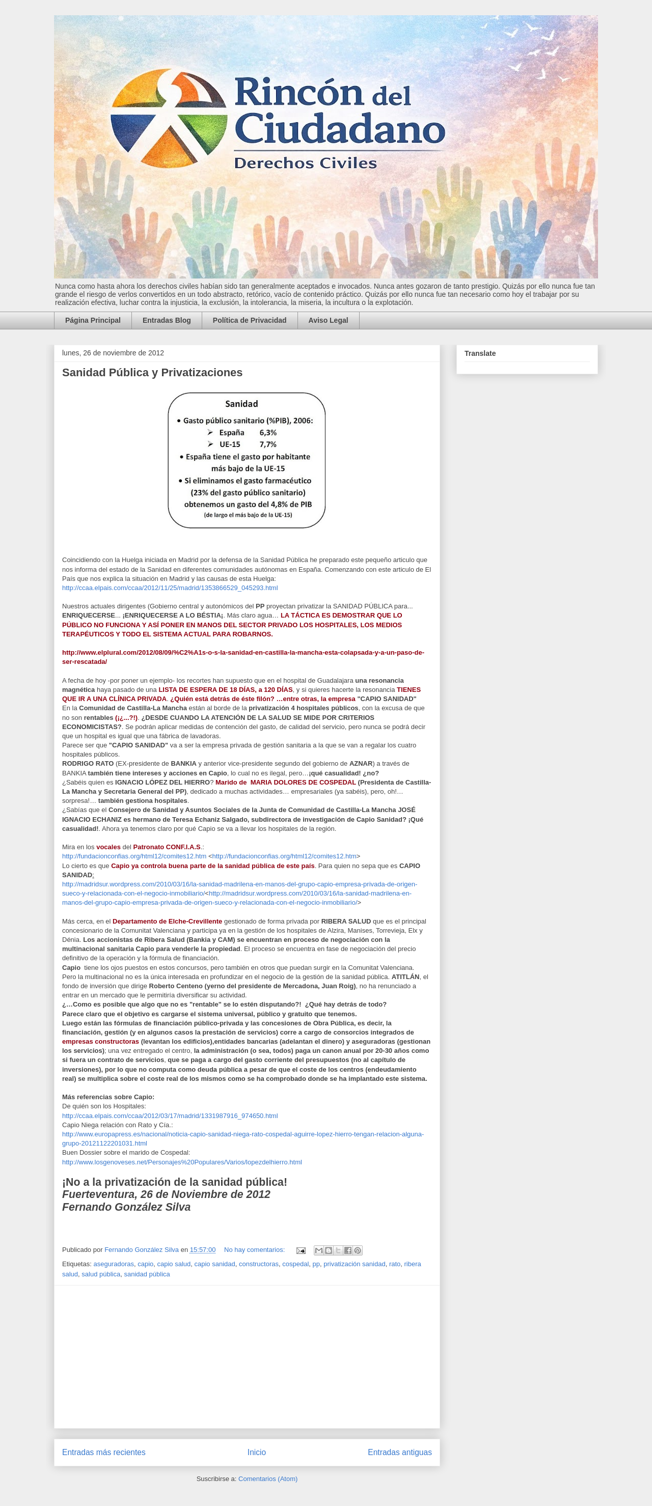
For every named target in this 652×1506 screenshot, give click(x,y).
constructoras (259, 1264)
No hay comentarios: (255, 1249)
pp (316, 1264)
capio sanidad (215, 1264)
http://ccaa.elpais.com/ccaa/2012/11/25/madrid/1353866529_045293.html (170, 588)
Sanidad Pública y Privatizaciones (152, 372)
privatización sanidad (354, 1264)
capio (145, 1264)
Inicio (257, 1452)
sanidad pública (147, 1274)
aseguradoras (113, 1264)
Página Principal (93, 320)
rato (394, 1264)
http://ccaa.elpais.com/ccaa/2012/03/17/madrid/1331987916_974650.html (170, 1116)
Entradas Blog (167, 320)
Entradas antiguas (400, 1452)
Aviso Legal (328, 320)
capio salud (174, 1264)
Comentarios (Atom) (267, 1479)
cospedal (295, 1264)
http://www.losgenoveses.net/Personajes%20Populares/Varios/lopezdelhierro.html (182, 1162)
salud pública (101, 1274)
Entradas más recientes (104, 1452)
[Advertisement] (247, 1356)
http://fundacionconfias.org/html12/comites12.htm (134, 856)
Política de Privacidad (250, 320)
